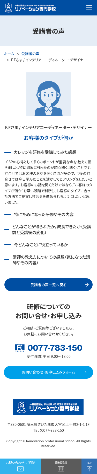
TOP (89, 462)
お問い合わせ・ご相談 (20, 462)
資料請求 (61, 462)
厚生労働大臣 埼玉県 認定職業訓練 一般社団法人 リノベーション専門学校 (30, 7)
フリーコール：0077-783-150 (48, 348)
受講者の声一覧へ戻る (48, 284)
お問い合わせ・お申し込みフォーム (48, 372)
